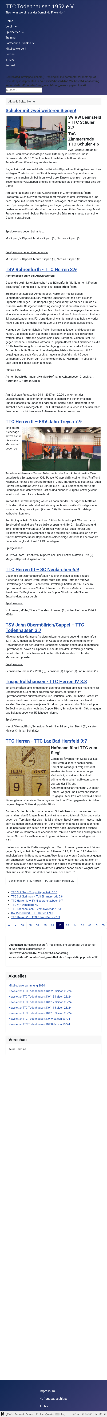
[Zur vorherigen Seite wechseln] (16, 925)
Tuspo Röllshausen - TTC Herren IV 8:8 (46, 681)
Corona (10, 54)
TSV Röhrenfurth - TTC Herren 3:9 (41, 269)
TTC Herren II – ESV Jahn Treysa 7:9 (44, 421)
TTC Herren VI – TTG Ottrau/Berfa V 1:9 (35, 917)
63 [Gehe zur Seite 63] (67, 925)
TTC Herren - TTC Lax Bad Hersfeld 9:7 (46, 741)
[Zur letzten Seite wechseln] (103, 925)
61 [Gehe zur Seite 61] (52, 925)
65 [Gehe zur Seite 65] (82, 925)
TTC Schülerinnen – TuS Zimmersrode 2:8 (37, 896)
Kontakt (10, 65)
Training (10, 37)
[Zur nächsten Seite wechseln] (97, 925)
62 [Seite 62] (60, 925)
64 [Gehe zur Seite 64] (75, 925)
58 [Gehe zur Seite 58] (30, 925)
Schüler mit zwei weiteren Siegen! (41, 110)
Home (9, 21)
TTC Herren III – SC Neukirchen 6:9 (42, 569)
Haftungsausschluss (53, 1398)
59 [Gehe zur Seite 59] (37, 925)
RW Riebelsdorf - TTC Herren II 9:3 (32, 913)
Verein (9, 26)
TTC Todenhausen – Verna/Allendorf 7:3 (36, 909)
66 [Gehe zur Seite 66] (90, 925)
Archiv (43, 1406)
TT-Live (10, 59)
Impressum (47, 1391)
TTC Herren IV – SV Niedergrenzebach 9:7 (37, 900)
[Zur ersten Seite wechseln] (9, 925)
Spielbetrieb (13, 32)
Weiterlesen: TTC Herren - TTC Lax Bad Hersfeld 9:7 (41, 880)
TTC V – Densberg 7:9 (24, 904)
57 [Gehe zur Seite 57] (22, 925)
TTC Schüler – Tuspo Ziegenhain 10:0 (34, 892)
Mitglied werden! (16, 48)
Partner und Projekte (18, 43)
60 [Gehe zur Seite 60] (45, 925)
